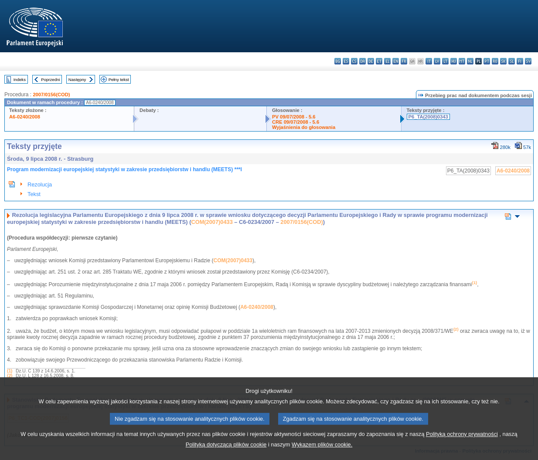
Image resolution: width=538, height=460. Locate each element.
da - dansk (362, 61)
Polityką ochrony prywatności (462, 445)
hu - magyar (453, 61)
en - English (395, 61)
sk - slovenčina (503, 61)
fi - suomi (520, 61)
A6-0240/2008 (24, 116)
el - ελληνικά (387, 61)
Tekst (34, 194)
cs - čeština (354, 61)
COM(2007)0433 (211, 222)
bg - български (337, 61)
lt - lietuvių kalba (445, 61)
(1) (9, 371)
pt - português (487, 61)
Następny (77, 79)
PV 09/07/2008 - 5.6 (294, 116)
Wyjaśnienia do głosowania (303, 127)
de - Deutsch (371, 61)
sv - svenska (528, 61)
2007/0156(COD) (51, 94)
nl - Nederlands (470, 61)
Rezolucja (39, 184)
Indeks (20, 79)
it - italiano (429, 61)
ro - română (495, 61)
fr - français (404, 61)
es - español (346, 61)
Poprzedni (50, 79)
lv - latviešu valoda (437, 61)
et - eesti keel (379, 61)
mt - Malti (462, 61)
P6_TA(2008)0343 (428, 116)
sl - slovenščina (511, 61)
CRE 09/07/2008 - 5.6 (295, 122)
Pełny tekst (119, 79)
